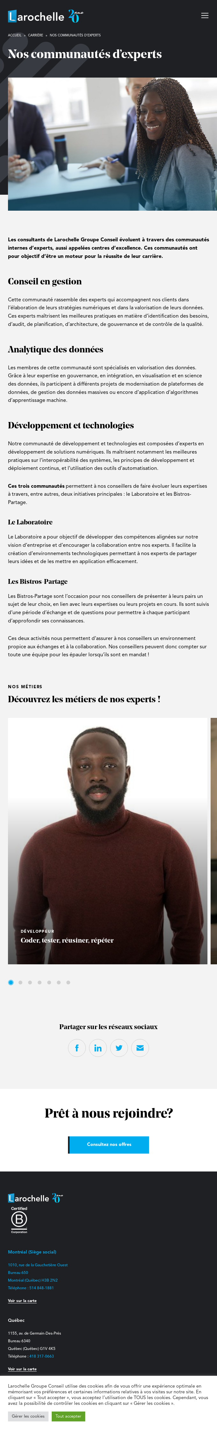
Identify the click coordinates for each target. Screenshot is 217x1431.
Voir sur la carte (22, 1301)
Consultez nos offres (109, 1144)
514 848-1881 (41, 1288)
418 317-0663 (41, 1357)
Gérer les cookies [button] (28, 1416)
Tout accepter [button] (68, 1416)
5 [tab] (49, 982)
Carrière (35, 35)
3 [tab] (30, 982)
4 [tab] (39, 982)
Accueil (14, 35)
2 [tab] (20, 982)
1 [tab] (11, 982)
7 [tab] (68, 982)
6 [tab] (59, 982)
